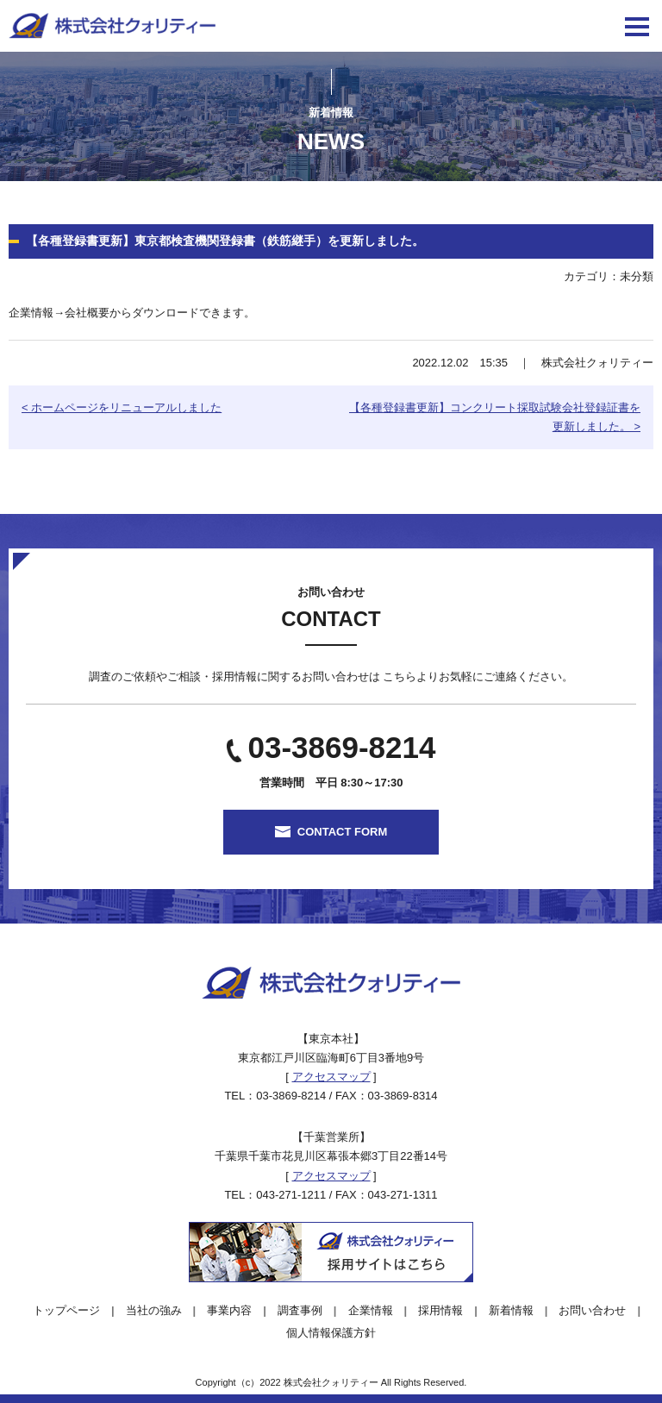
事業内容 (229, 1310)
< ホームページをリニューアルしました (122, 407)
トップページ (66, 1310)
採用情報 (440, 1310)
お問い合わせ (592, 1310)
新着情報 (511, 1310)
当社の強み (154, 1310)
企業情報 (370, 1310)
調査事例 (300, 1310)
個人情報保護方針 (331, 1332)
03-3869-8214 (342, 747)
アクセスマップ (331, 1076)
